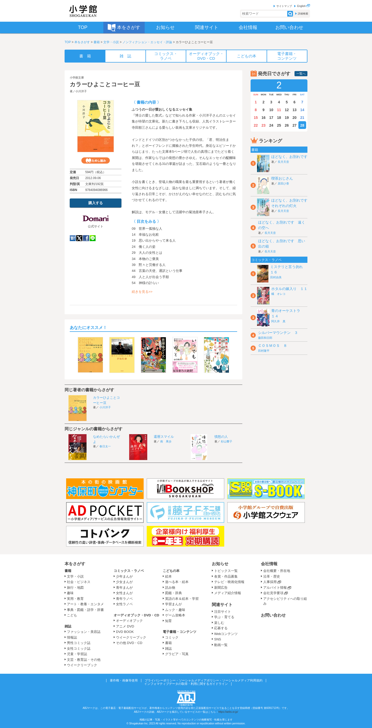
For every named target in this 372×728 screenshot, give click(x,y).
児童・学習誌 (77, 654)
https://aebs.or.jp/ (228, 711)
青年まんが (124, 587)
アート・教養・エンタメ (85, 604)
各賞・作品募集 (226, 576)
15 (256, 118)
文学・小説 (111, 42)
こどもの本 (171, 571)
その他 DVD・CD (129, 643)
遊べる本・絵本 (177, 582)
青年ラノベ (124, 599)
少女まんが (124, 582)
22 (256, 125)
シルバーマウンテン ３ (278, 333)
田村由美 (276, 277)
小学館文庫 (77, 77)
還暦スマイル (164, 437)
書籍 (97, 42)
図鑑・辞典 (173, 593)
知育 (168, 621)
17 (271, 118)
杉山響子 (226, 441)
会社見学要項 (273, 593)
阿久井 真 (278, 321)
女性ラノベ (124, 604)
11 (279, 110)
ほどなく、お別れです (289, 157)
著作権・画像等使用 (124, 680)
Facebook (86, 238)
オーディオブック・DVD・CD (136, 615)
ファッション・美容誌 (83, 632)
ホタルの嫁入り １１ (289, 289)
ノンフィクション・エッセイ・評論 (147, 42)
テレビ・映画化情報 (229, 582)
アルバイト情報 (275, 587)
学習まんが (175, 604)
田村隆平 (263, 350)
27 (294, 125)
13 (294, 110)
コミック (172, 637)
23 (263, 125)
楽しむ (219, 623)
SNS (217, 639)
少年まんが (124, 576)
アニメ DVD (125, 626)
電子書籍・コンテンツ (179, 632)
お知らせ (220, 564)
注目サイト (222, 612)
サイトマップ (284, 6)
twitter (79, 238)
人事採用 (270, 582)
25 (279, 125)
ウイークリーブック (82, 665)
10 (271, 110)
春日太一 (105, 446)
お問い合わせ (273, 615)
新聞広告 (221, 587)
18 (279, 118)
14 (302, 110)
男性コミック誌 (78, 643)
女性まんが (124, 593)
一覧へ (301, 73)
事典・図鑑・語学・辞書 (85, 610)
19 (287, 118)
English (303, 6)
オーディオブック (129, 621)
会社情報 (269, 564)
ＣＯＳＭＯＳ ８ (272, 345)
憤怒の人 (221, 437)
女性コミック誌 (78, 648)
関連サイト (222, 604)
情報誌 (72, 637)
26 (287, 125)
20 (294, 118)
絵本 (168, 576)
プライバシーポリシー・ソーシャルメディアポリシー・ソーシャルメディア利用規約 (203, 680)
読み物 (170, 587)
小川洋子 (81, 91)
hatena (73, 238)
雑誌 (68, 626)
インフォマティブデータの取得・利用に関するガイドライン (186, 684)
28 (302, 125)
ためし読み (95, 160)
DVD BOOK (125, 632)
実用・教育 (75, 599)
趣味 (70, 593)
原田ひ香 (283, 183)
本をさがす (82, 42)
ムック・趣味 (175, 610)
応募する (221, 628)
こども (72, 615)
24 (271, 125)
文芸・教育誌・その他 (83, 660)
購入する (95, 203)
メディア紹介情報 (227, 593)
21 (302, 118)
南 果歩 (166, 441)
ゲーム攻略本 (175, 615)
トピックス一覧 (226, 571)
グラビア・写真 (177, 654)
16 (263, 118)
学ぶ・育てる (224, 617)
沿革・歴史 (271, 576)
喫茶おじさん (282, 178)
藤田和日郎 (265, 337)
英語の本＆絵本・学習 (182, 599)
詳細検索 (303, 13)
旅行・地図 (75, 587)
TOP (68, 42)
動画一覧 (221, 645)
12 (287, 110)
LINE (93, 238)
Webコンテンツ (226, 634)
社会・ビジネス (78, 582)
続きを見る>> (142, 292)
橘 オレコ (278, 293)
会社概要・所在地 (276, 571)
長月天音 (283, 161)
